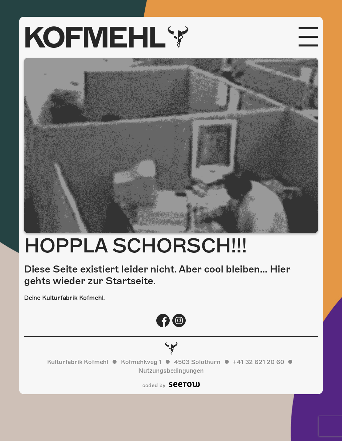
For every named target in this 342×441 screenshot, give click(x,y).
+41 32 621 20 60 (258, 362)
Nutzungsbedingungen (171, 370)
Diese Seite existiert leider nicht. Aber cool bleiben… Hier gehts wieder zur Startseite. (157, 275)
